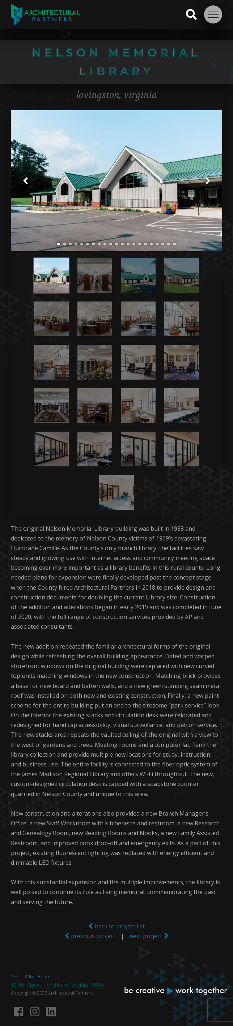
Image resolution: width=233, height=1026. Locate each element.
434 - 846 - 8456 (30, 976)
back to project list (116, 926)
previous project (90, 935)
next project (149, 935)
